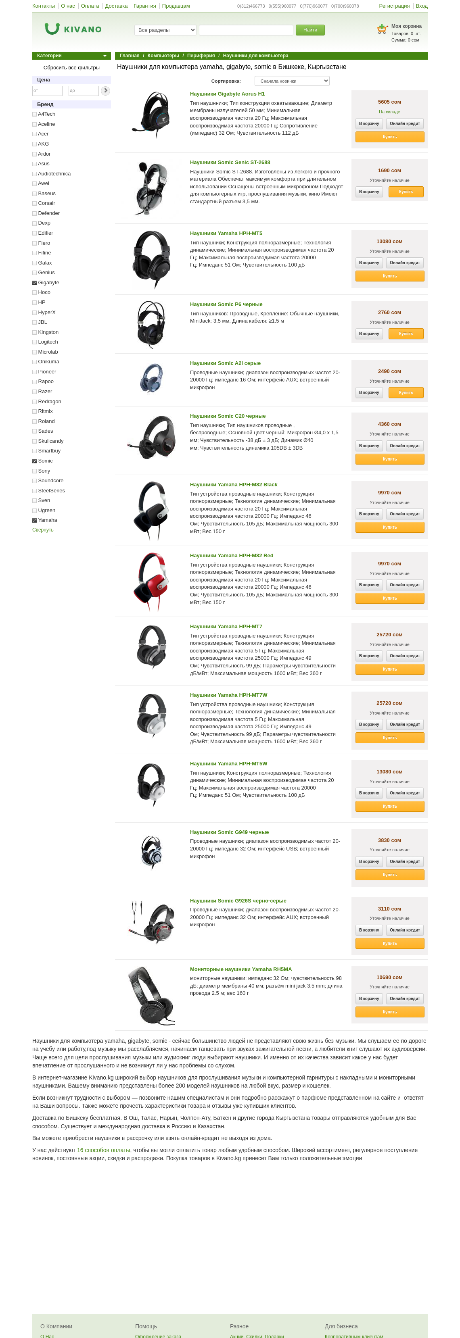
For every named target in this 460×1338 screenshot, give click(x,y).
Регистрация (394, 6)
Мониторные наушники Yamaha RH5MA (241, 969)
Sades (42, 431)
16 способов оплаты (103, 1150)
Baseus (44, 193)
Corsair (43, 203)
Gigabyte (45, 282)
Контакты (43, 6)
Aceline (43, 124)
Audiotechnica (51, 174)
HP (39, 302)
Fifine (41, 253)
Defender (46, 213)
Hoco (41, 292)
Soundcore (48, 480)
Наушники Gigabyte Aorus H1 (227, 94)
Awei (40, 183)
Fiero (41, 243)
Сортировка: (226, 80)
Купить (390, 137)
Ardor (41, 154)
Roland (43, 421)
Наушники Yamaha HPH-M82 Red (232, 555)
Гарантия (145, 6)
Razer (42, 391)
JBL (39, 322)
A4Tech (43, 114)
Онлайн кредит (405, 123)
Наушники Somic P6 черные (226, 304)
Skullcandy (47, 441)
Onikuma (45, 361)
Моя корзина (406, 26)
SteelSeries (48, 491)
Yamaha (44, 520)
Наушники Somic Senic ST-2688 (230, 162)
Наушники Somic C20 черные (228, 416)
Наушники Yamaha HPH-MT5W (228, 764)
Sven (41, 500)
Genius (43, 272)
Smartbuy (46, 451)
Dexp (41, 223)
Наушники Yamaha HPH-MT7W (228, 695)
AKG (40, 144)
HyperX (44, 312)
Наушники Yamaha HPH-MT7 (226, 626)
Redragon (46, 401)
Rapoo (43, 381)
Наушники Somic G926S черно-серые (238, 901)
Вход (422, 6)
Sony (41, 471)
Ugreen (43, 510)
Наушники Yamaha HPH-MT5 (226, 233)
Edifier (42, 233)
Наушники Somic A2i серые (225, 363)
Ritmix (42, 411)
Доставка (116, 6)
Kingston (45, 332)
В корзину (369, 123)
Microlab (45, 352)
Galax (42, 263)
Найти (310, 30)
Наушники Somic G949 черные (229, 832)
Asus (41, 163)
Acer (40, 134)
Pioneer (44, 372)
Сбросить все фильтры (72, 68)
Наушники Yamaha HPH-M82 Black (234, 484)
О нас (68, 6)
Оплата (90, 6)
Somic (42, 461)
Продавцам (176, 6)
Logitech (45, 342)
